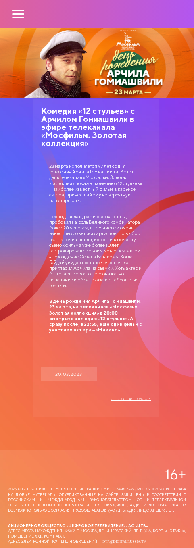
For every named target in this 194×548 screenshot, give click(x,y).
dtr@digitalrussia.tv (124, 541)
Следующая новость (131, 399)
